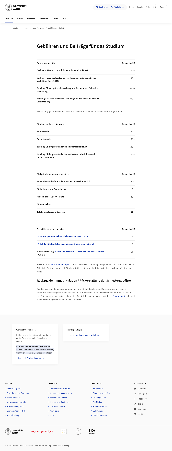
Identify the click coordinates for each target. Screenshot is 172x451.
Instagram (140, 393)
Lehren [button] (20, 18)
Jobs (52, 415)
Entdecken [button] (43, 18)
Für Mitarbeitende (117, 7)
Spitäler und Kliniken (58, 397)
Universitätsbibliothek (16, 411)
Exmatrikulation (120, 296)
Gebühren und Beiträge (56, 28)
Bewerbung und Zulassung (34, 28)
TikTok (139, 403)
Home (131, 7)
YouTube (140, 409)
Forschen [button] (31, 18)
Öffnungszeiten (99, 397)
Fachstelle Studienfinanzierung (31, 358)
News (64, 18)
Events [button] (55, 18)
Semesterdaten (13, 397)
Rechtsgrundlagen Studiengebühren (84, 335)
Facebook (140, 398)
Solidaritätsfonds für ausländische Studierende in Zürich (67, 244)
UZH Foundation (100, 415)
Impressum (29, 445)
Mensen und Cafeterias (59, 402)
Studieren (17, 28)
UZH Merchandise (57, 406)
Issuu (138, 413)
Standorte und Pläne (101, 393)
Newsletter (54, 411)
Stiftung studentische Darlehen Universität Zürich (64, 236)
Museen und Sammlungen (61, 393)
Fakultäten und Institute (60, 388)
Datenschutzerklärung (61, 445)
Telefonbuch (98, 388)
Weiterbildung (13, 415)
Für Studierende (102, 7)
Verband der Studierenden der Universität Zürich (80, 251)
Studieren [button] (9, 18)
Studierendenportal (63, 264)
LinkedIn (140, 388)
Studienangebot (13, 388)
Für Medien (97, 402)
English (148, 7)
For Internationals (100, 406)
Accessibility (46, 445)
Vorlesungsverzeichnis (16, 402)
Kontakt (140, 7)
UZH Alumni (98, 411)
